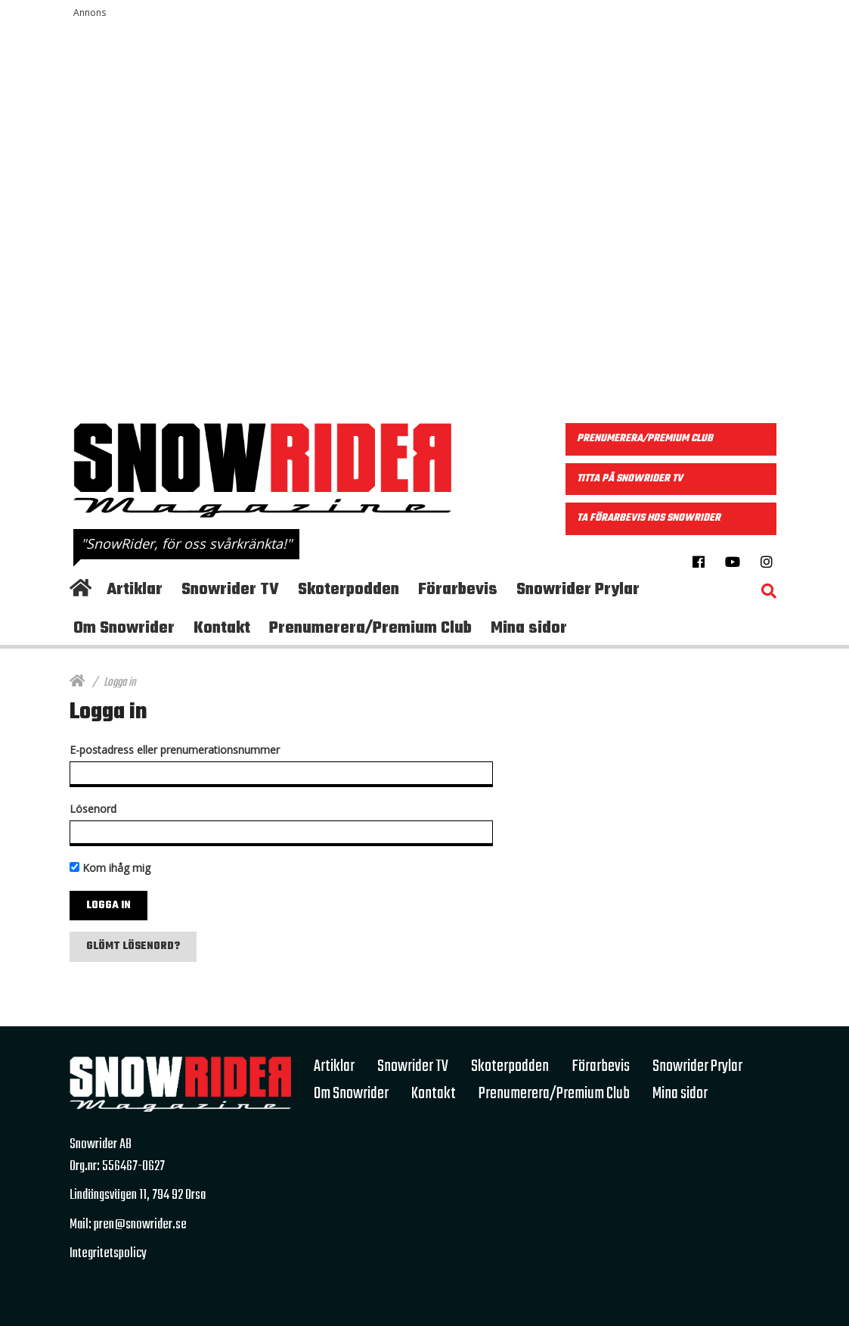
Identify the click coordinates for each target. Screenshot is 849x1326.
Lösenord (93, 809)
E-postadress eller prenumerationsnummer (175, 749)
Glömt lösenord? (133, 946)
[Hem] (77, 683)
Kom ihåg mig (110, 868)
